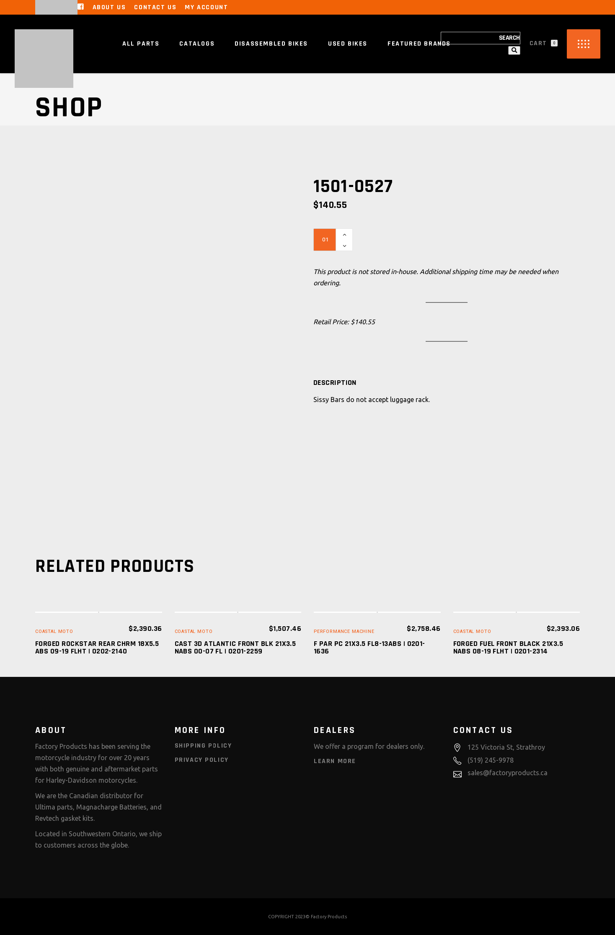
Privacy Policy (202, 760)
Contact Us (155, 7)
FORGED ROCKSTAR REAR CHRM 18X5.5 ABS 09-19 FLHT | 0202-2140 (97, 647)
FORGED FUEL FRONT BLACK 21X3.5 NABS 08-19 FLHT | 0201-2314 (508, 647)
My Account (206, 7)
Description (335, 383)
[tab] (335, 383)
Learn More (335, 761)
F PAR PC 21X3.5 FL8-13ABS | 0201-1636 (369, 647)
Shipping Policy (203, 745)
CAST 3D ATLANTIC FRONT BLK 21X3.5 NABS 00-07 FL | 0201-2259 (235, 647)
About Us (109, 7)
